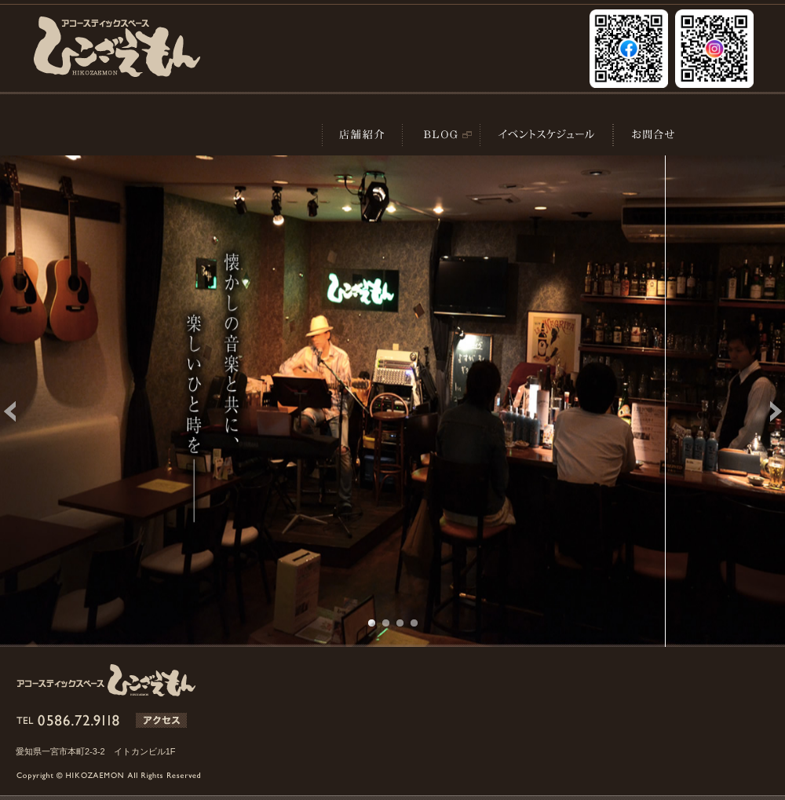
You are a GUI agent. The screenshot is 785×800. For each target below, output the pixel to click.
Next (764, 411)
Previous (20, 411)
